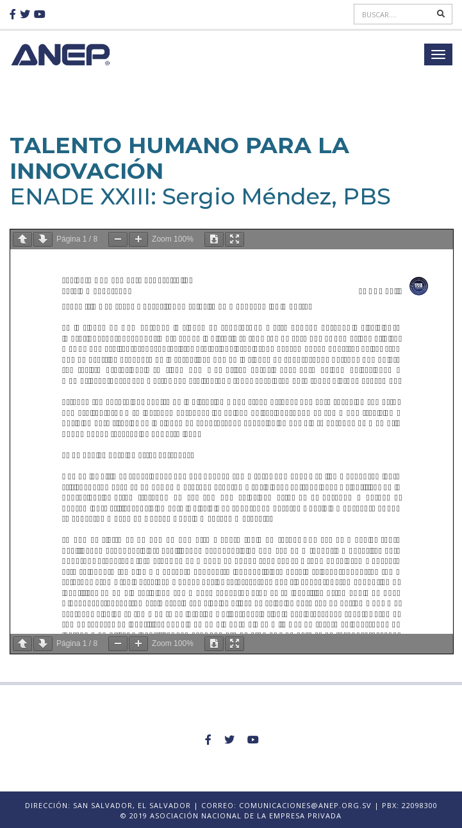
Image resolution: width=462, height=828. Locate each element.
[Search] (394, 14)
